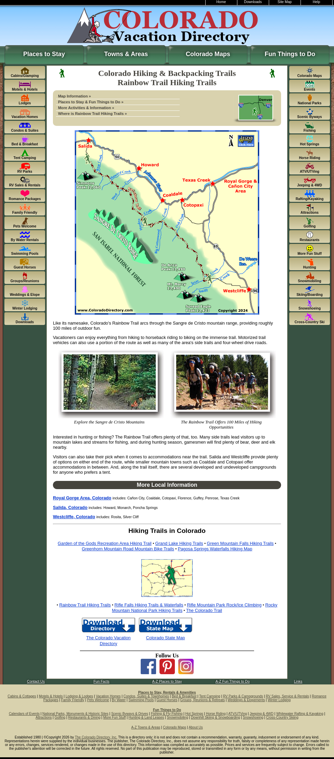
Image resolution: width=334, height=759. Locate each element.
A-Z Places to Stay (167, 681)
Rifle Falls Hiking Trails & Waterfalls (148, 604)
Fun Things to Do (290, 54)
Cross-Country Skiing (282, 717)
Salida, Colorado (70, 507)
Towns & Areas (126, 54)
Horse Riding (216, 714)
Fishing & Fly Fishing (167, 714)
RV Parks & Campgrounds (243, 696)
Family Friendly (72, 700)
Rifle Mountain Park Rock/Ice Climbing (224, 604)
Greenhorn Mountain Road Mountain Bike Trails (128, 548)
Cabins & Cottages (22, 696)
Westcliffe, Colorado (74, 516)
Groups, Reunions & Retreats (202, 700)
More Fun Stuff (114, 717)
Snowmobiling (177, 717)
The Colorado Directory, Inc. (96, 737)
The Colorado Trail (204, 610)
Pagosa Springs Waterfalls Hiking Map (215, 548)
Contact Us (36, 681)
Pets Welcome (98, 700)
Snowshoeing (253, 717)
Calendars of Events (24, 714)
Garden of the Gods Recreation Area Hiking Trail (105, 543)
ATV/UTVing (237, 714)
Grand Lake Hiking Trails (179, 543)
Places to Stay (44, 54)
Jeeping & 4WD (261, 714)
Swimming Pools (141, 700)
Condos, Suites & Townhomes (146, 696)
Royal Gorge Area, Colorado (82, 497)
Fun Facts (102, 681)
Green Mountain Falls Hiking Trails (240, 543)
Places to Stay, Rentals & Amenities (167, 692)
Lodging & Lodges (79, 696)
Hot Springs (194, 714)
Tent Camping (209, 696)
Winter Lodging (279, 700)
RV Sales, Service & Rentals (287, 696)
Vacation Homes (108, 696)
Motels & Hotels (51, 696)
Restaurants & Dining (84, 717)
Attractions (44, 717)
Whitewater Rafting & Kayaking (299, 714)
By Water (119, 700)
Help (316, 2)
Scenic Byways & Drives (129, 714)
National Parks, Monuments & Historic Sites (75, 714)
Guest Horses (166, 700)
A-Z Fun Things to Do (232, 681)
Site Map (285, 2)
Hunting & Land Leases (146, 717)
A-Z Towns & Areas (145, 727)
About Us (196, 727)
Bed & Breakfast (184, 696)
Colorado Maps (208, 54)
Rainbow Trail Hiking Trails (85, 604)
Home (221, 2)
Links (298, 681)
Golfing (60, 717)
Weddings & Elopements (246, 700)
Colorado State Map (165, 637)
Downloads (253, 2)
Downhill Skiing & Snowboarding (215, 717)
